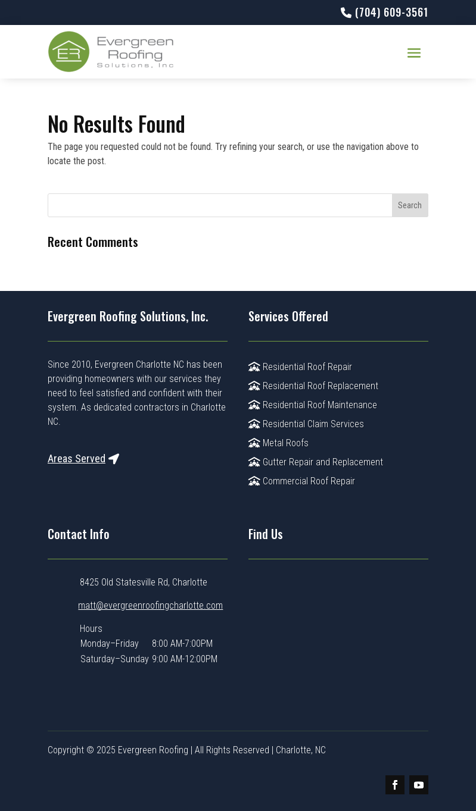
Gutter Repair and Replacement (315, 462)
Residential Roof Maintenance (312, 405)
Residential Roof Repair (300, 366)
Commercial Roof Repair (301, 481)
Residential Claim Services (306, 424)
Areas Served (76, 458)
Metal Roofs (278, 443)
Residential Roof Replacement (313, 386)
